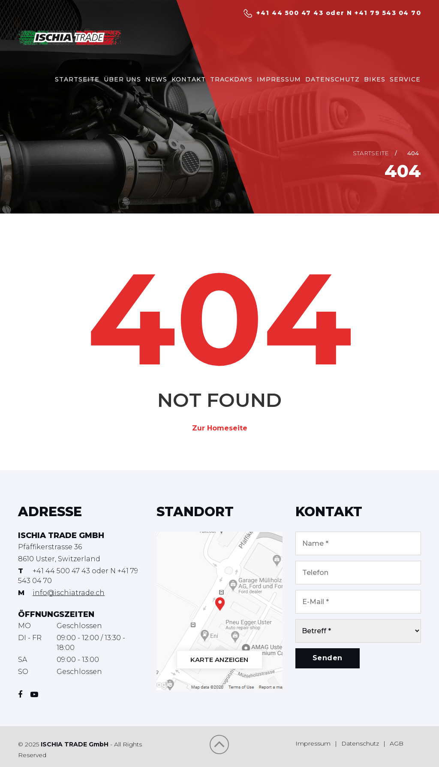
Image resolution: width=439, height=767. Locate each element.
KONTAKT (188, 79)
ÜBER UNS (122, 79)
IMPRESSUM (279, 79)
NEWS (156, 79)
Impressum (313, 743)
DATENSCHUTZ (332, 79)
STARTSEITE (77, 79)
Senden (328, 658)
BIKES (374, 79)
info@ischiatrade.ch (69, 593)
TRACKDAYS (231, 79)
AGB (396, 743)
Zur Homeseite (219, 428)
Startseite (371, 153)
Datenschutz (360, 743)
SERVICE (405, 79)
